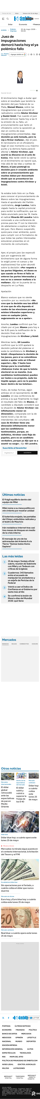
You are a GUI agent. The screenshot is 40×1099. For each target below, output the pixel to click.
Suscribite (27, 452)
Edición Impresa (9, 1045)
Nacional (6, 1041)
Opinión (19, 1037)
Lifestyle (31, 1037)
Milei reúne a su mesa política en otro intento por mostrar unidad (18, 509)
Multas (5, 1068)
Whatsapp (31, 1018)
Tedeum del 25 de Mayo (30, 13)
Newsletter (33, 1018)
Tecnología (25, 1053)
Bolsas (14, 644)
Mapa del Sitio (16, 1057)
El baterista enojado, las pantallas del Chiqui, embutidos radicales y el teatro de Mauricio (19, 519)
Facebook (8, 1018)
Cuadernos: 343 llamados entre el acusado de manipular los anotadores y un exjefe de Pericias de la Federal (21, 577)
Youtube (25, 1018)
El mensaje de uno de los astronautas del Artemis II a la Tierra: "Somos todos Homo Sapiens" (17, 542)
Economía (23, 24)
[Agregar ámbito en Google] (18, 54)
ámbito (4, 30)
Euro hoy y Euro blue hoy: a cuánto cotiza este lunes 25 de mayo (18, 901)
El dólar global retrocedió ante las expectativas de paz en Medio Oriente (7, 797)
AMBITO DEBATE (32, 1077)
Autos (30, 1049)
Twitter (3, 1018)
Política (33, 1030)
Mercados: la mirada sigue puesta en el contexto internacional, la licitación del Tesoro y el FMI (19, 851)
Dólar (17, 13)
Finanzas (20, 1030)
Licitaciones (19, 1068)
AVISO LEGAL (7, 1064)
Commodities (24, 644)
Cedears (35, 644)
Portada (6, 1026)
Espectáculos (8, 1053)
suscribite (30, 18)
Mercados (26, 1034)
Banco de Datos (9, 1034)
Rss (3, 1057)
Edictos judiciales (27, 1064)
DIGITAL (8, 1077)
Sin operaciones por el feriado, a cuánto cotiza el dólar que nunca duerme (17, 888)
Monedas (5, 644)
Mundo (18, 1041)
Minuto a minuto (8, 846)
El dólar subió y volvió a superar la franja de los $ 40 (21, 794)
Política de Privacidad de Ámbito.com (19, 1060)
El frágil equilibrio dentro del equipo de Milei (16, 501)
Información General (12, 1049)
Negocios (6, 1037)
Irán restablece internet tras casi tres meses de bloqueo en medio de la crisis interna (18, 530)
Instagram (14, 1018)
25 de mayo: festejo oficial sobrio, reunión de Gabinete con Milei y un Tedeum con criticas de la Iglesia (22, 565)
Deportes (31, 1041)
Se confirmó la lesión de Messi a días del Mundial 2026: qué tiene (20, 598)
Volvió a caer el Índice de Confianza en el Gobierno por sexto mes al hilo (22, 589)
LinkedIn (19, 1018)
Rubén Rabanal (5, 54)
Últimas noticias (23, 1026)
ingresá (36, 18)
